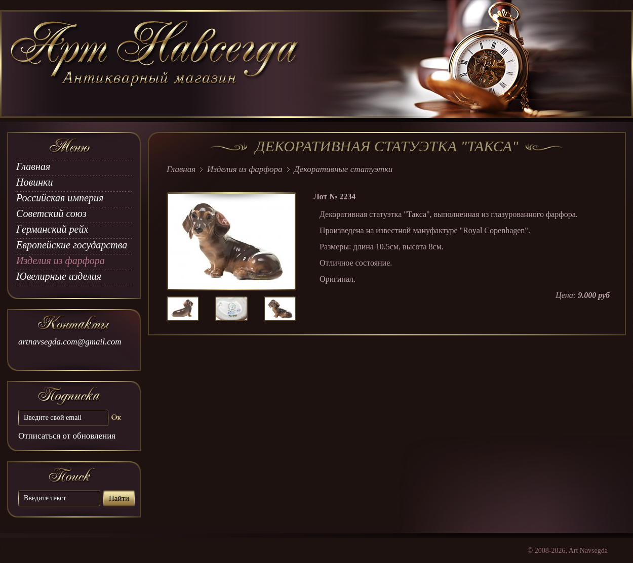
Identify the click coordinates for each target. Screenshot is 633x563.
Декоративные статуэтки (343, 169)
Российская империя (59, 197)
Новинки (34, 182)
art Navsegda (155, 64)
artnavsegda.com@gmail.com (70, 342)
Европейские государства (71, 244)
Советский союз (51, 213)
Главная (33, 166)
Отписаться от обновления (66, 436)
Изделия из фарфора (60, 260)
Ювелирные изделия (58, 276)
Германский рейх (52, 229)
